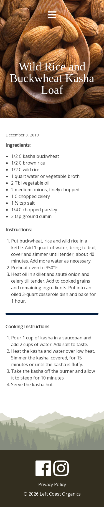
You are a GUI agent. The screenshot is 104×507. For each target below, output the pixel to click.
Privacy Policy (52, 484)
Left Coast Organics (52, 41)
